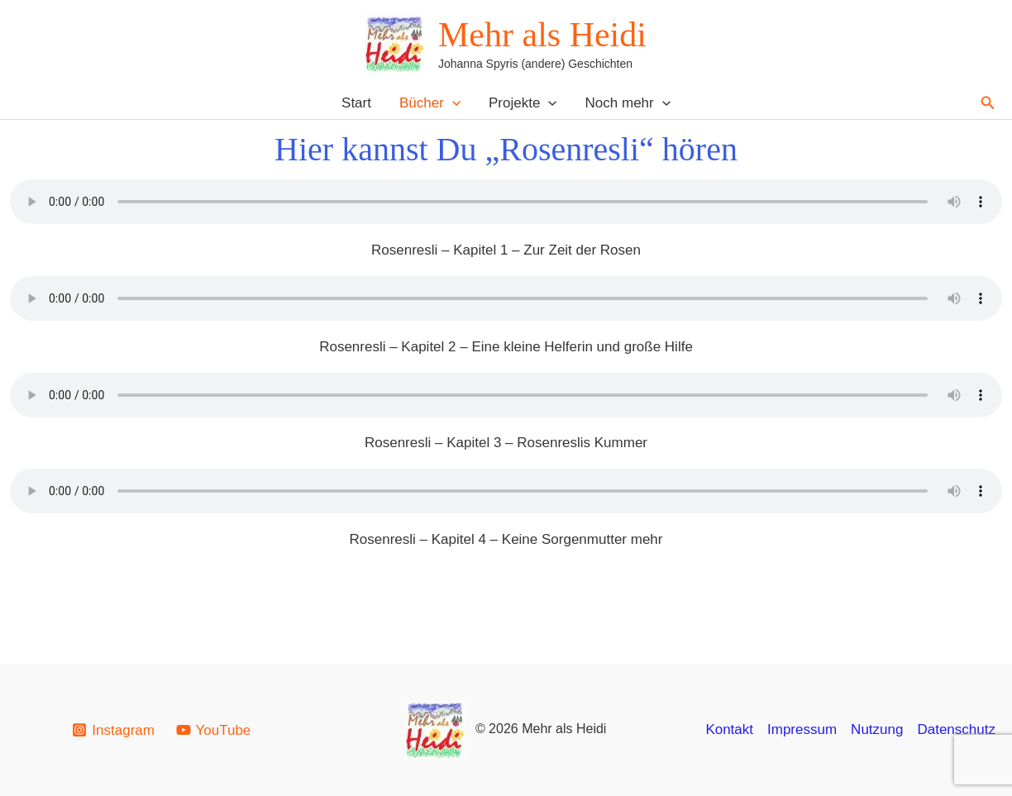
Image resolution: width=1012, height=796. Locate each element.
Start (356, 103)
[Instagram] (113, 729)
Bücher (430, 103)
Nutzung (877, 729)
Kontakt (729, 729)
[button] (452, 103)
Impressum (802, 729)
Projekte (523, 103)
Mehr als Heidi (542, 35)
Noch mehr (628, 103)
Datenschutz (956, 729)
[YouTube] (213, 729)
